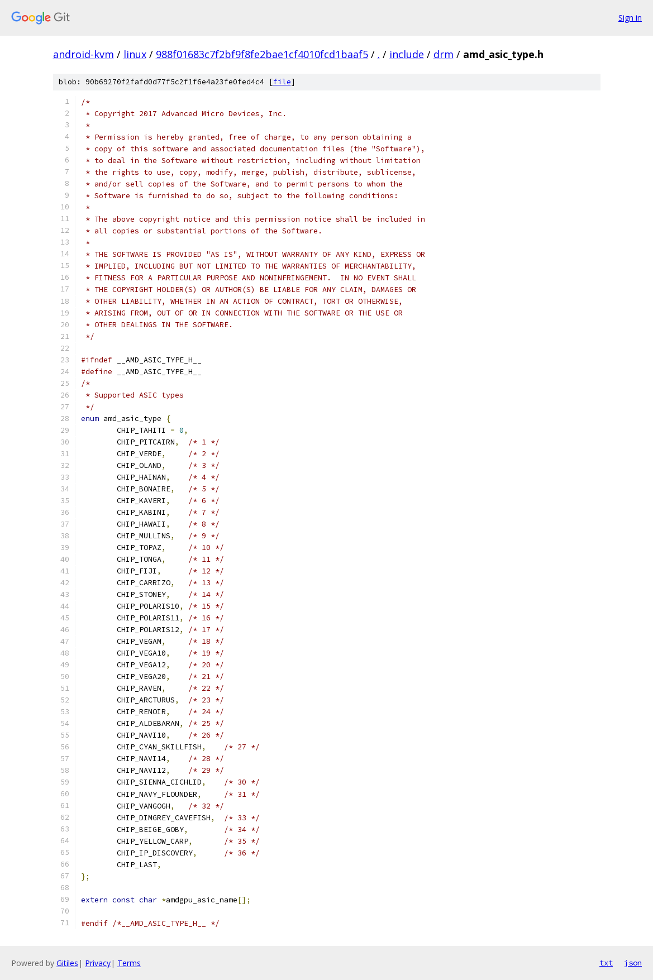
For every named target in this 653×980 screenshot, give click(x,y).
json (633, 963)
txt (606, 963)
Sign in (630, 17)
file (282, 82)
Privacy (98, 963)
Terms (129, 963)
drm (443, 54)
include (406, 54)
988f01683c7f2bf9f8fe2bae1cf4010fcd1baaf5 (262, 54)
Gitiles (67, 963)
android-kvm (83, 54)
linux (134, 54)
